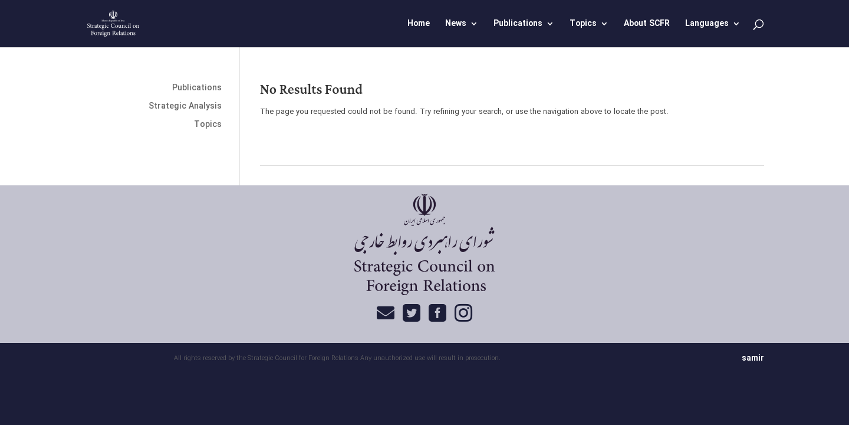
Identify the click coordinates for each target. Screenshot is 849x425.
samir (753, 358)
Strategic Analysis (185, 106)
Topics (583, 24)
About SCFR (647, 24)
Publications (517, 24)
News (455, 24)
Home (418, 24)
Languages (707, 24)
